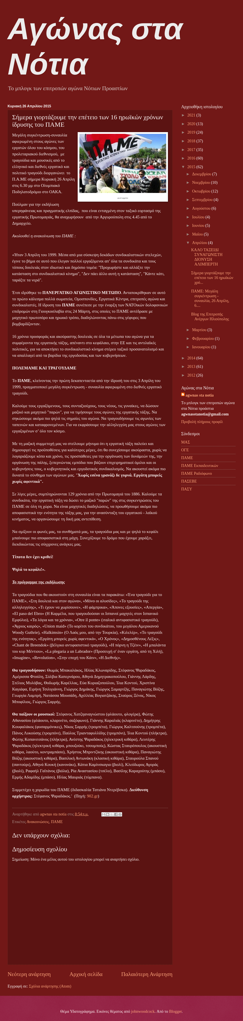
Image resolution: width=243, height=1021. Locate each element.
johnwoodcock (142, 1011)
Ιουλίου (198, 217)
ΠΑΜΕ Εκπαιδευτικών (199, 465)
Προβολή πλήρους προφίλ (202, 422)
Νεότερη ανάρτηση (29, 974)
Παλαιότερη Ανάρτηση (146, 974)
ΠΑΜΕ (57, 822)
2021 (191, 115)
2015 (191, 167)
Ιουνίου (198, 225)
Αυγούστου (202, 208)
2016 (191, 158)
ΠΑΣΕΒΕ (189, 481)
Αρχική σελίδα (85, 974)
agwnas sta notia (200, 395)
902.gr (92, 796)
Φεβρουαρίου (203, 338)
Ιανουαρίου (202, 347)
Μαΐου (198, 234)
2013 (191, 366)
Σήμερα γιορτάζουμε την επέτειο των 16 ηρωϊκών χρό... (212, 278)
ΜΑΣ (185, 442)
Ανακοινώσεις (38, 822)
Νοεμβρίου (201, 182)
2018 (191, 141)
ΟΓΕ (185, 450)
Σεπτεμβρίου (203, 200)
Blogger (175, 1011)
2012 (191, 375)
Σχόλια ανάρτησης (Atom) (50, 986)
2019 (191, 132)
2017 (191, 150)
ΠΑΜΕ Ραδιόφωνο (196, 473)
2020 (191, 124)
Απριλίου (200, 243)
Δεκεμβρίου (202, 174)
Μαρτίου (199, 330)
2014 (191, 358)
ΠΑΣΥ (186, 489)
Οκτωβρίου (201, 191)
